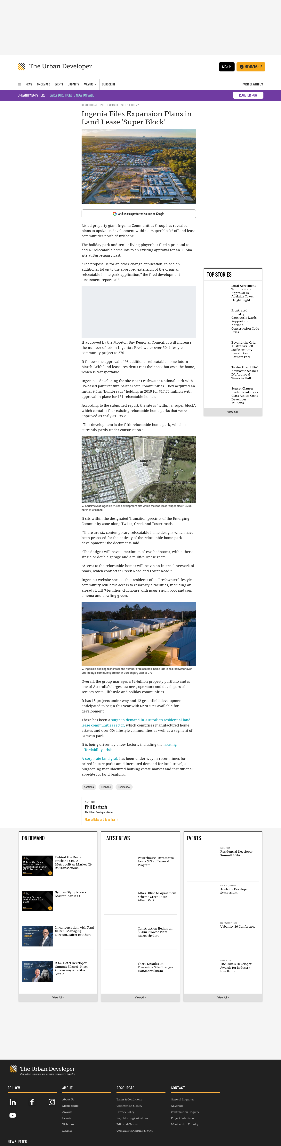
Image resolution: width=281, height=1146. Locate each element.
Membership (251, 66)
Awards (66, 1111)
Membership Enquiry (180, 1124)
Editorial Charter (125, 1124)
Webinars (67, 1124)
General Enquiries (178, 1099)
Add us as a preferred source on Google (138, 213)
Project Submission (179, 1118)
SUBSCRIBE (230, 1113)
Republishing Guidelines (129, 1118)
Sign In (226, 66)
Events (65, 1118)
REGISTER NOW (248, 95)
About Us (67, 1099)
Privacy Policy (123, 1111)
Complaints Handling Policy (132, 1130)
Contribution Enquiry (181, 1111)
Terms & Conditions (126, 1099)
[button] (85, 1088)
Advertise (173, 1105)
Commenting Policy (127, 1105)
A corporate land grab (100, 758)
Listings (66, 1130)
